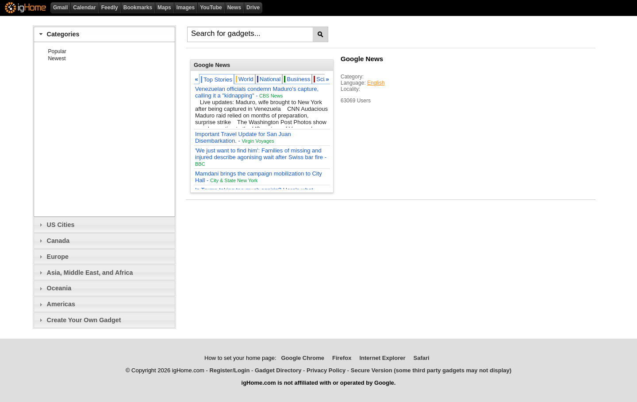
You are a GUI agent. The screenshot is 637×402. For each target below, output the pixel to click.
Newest (56, 58)
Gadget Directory (278, 370)
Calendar (84, 7)
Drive (253, 7)
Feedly (109, 7)
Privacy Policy (326, 370)
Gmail (60, 7)
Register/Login (229, 370)
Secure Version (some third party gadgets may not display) (431, 370)
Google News (362, 58)
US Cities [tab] (55, 224)
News (234, 7)
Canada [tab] (53, 240)
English (375, 83)
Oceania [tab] (54, 288)
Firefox (341, 358)
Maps (164, 7)
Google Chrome (302, 358)
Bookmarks (137, 7)
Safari (422, 358)
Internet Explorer (382, 358)
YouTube (211, 7)
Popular (57, 51)
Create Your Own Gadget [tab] (79, 320)
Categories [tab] (58, 34)
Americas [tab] (56, 304)
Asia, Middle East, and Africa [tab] (85, 272)
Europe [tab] (53, 256)
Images (186, 7)
